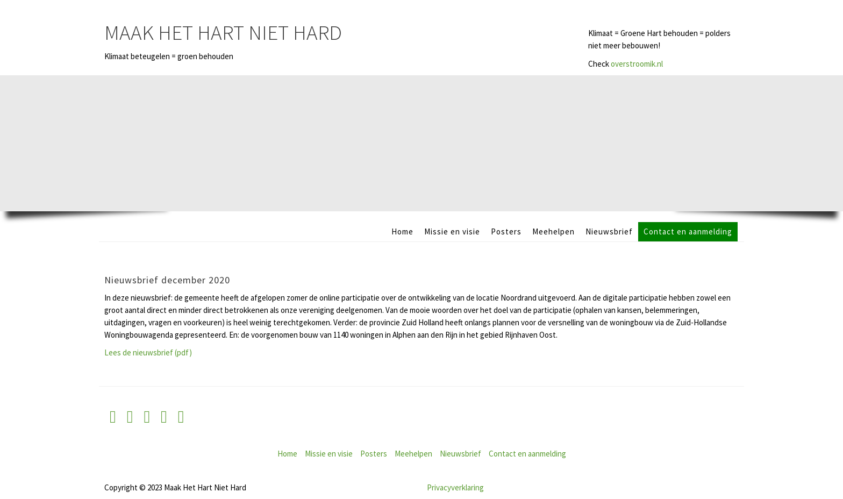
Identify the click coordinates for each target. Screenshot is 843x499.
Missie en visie (452, 231)
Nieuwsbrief (609, 231)
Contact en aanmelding (688, 231)
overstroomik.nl (637, 64)
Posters (506, 231)
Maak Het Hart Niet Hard (223, 32)
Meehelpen (553, 231)
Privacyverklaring (455, 487)
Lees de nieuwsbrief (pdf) (148, 352)
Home (402, 231)
